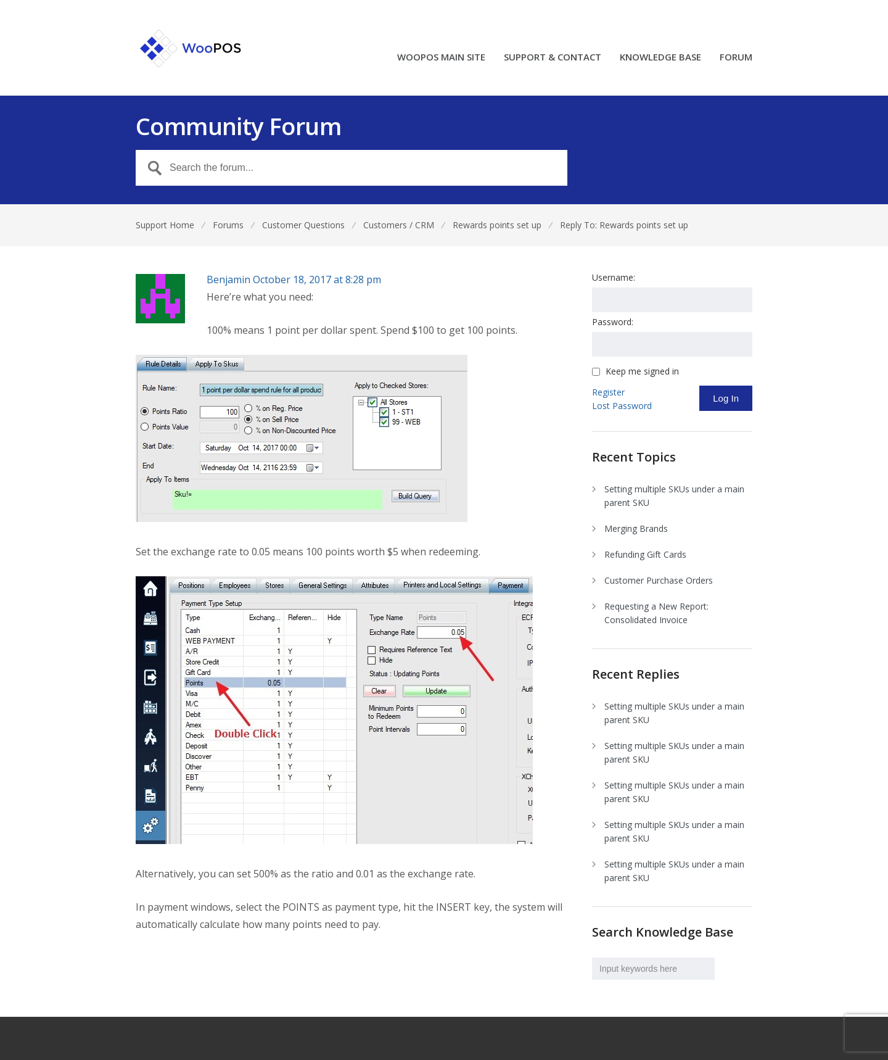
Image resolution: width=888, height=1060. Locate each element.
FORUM (736, 57)
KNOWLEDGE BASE (660, 57)
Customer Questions (303, 225)
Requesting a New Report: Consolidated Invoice (656, 613)
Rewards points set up (497, 225)
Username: (613, 277)
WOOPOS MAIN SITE (441, 57)
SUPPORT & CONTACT (552, 57)
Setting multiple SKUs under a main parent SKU (674, 495)
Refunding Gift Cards (645, 554)
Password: (612, 322)
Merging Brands (636, 528)
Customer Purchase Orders (658, 580)
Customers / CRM (398, 225)
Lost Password (622, 406)
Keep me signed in (642, 371)
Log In (726, 398)
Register (608, 392)
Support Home (165, 225)
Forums (228, 225)
